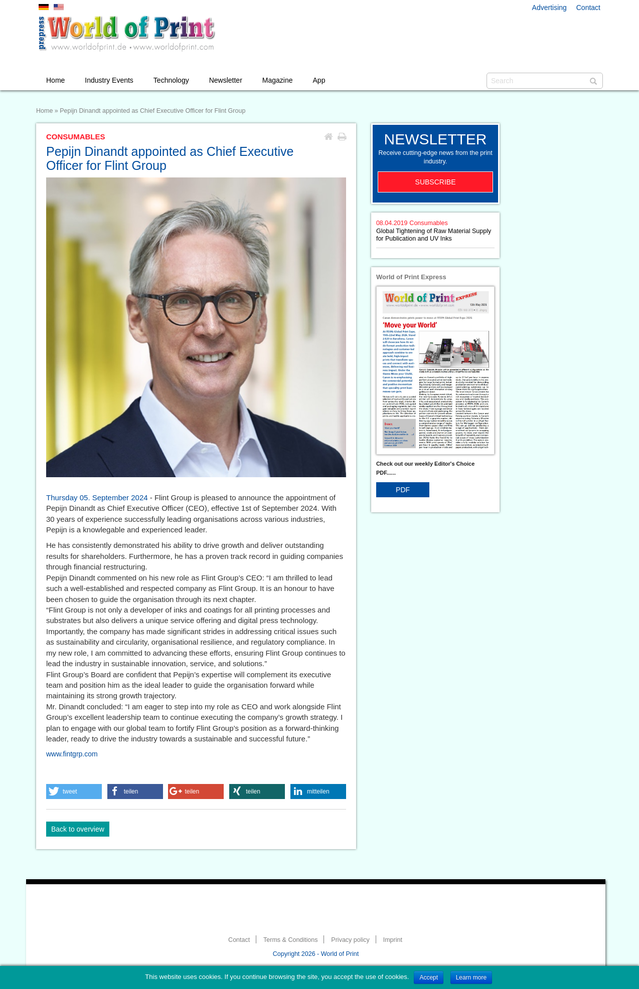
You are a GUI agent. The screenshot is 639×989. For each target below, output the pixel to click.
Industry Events (109, 80)
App (319, 80)
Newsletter (225, 80)
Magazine (277, 80)
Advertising (549, 8)
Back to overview (77, 829)
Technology (171, 80)
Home (55, 80)
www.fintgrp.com (72, 754)
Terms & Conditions (290, 939)
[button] (74, 791)
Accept (428, 977)
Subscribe (435, 182)
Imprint (392, 939)
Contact (588, 8)
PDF (403, 490)
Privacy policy (350, 939)
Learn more (471, 977)
